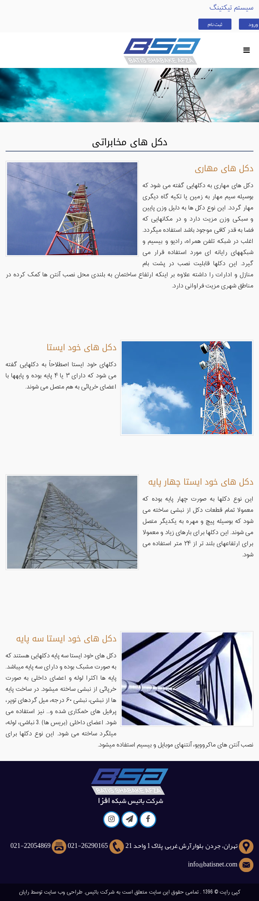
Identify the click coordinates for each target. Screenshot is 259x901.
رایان (24, 892)
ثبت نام (215, 24)
